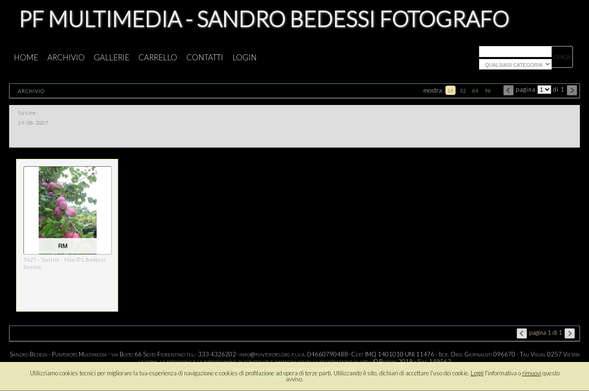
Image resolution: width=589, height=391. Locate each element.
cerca (562, 57)
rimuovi (531, 373)
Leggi (477, 373)
